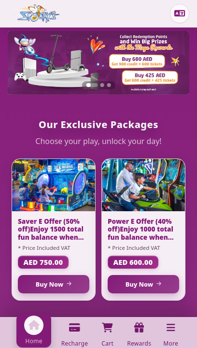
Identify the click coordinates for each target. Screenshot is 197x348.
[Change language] (179, 13)
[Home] (36, 13)
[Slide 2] (102, 85)
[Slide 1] (92, 85)
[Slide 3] (109, 85)
